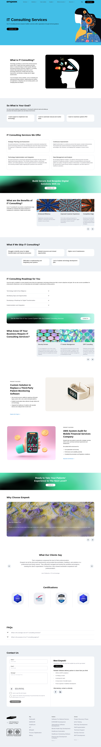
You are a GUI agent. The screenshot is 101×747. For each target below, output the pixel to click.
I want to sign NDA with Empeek (18, 698)
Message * (13, 677)
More (53, 736)
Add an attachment (20, 693)
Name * (12, 664)
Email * (12, 670)
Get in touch (89, 1)
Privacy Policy (18, 745)
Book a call (58, 670)
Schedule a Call (12, 29)
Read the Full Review (68, 462)
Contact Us (85, 321)
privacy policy (21, 701)
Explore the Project (14, 417)
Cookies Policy (10, 745)
